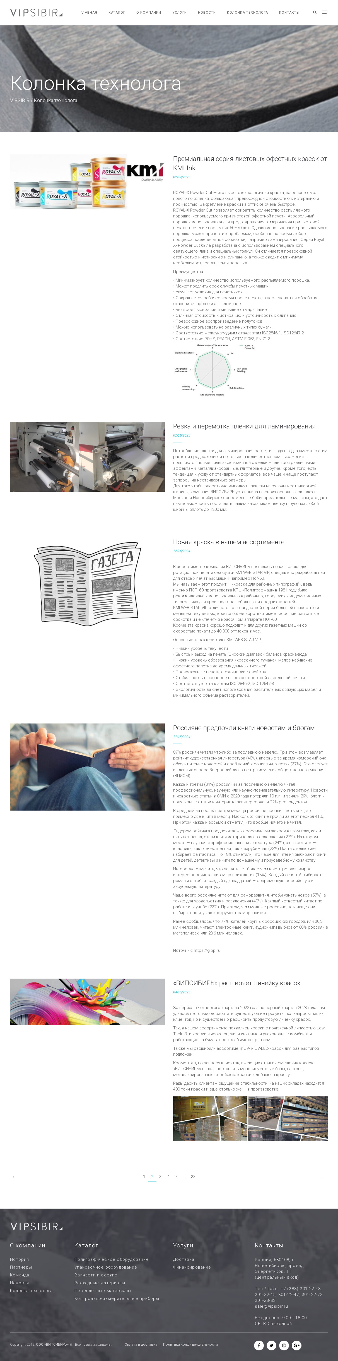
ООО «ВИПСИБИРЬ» (52, 1344)
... (184, 1177)
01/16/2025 (181, 435)
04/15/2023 (181, 992)
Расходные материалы (99, 1282)
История (19, 1259)
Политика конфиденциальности (190, 1344)
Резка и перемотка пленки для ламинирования (244, 426)
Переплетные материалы (102, 1290)
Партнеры (21, 1267)
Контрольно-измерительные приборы (116, 1298)
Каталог (116, 13)
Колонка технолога (247, 13)
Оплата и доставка (141, 1344)
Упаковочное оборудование (105, 1267)
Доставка (184, 1259)
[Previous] (14, 1177)
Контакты (289, 13)
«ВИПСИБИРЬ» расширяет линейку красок (237, 983)
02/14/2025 (181, 177)
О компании (148, 13)
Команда (19, 1275)
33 (193, 1177)
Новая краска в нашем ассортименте (228, 542)
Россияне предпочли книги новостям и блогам (244, 728)
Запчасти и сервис (95, 1275)
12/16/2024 (181, 551)
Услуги (179, 13)
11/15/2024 (181, 737)
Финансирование (192, 1267)
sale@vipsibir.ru (271, 1306)
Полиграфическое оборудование (111, 1259)
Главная (89, 13)
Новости (207, 13)
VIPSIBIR (20, 100)
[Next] (323, 1177)
